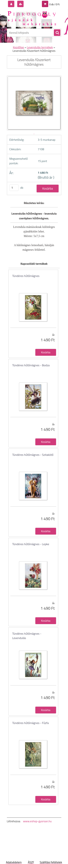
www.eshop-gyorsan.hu (37, 821)
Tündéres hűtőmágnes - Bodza (31, 365)
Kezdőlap (18, 47)
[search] (56, 32)
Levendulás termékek (40, 47)
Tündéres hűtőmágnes (26, 276)
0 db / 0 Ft (54, 4)
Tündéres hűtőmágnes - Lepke (30, 544)
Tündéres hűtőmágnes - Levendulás (26, 635)
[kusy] (13, 188)
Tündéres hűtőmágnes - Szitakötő (32, 455)
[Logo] (32, 18)
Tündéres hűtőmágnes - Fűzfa (30, 723)
